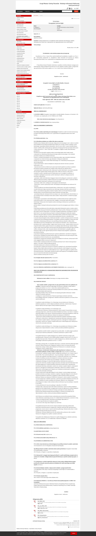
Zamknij (73, 533)
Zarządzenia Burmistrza (20, 53)
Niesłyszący (67, 8)
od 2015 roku (18, 110)
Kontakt (40, 11)
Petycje (17, 125)
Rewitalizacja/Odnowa (20, 58)
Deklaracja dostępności (20, 115)
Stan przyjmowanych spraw (21, 34)
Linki (17, 127)
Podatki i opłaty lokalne (20, 49)
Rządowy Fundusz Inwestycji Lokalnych (23, 70)
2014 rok (18, 108)
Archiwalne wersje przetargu (74, 527)
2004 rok (18, 94)
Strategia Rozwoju (19, 54)
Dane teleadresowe (19, 25)
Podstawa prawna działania (21, 27)
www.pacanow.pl (74, 5)
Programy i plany (19, 56)
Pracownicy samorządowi (20, 89)
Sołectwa (18, 80)
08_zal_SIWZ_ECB (42, 506)
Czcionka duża (78, 8)
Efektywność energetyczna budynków (22, 65)
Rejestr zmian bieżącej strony (74, 526)
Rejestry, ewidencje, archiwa (21, 29)
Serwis (34, 11)
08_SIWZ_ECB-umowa (43, 510)
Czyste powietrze (19, 61)
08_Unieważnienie (42, 515)
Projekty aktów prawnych (20, 120)
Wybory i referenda (19, 118)
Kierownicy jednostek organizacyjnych (22, 91)
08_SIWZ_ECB (41, 501)
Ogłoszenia (27, 11)
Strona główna (20, 11)
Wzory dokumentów (19, 32)
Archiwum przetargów (20, 20)
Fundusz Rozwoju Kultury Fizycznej (22, 73)
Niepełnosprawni (72, 8)
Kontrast (69, 8)
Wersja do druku (76, 18)
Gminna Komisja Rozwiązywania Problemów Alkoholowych (22, 84)
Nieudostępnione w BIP (20, 116)
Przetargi (18, 19)
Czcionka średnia (76, 8)
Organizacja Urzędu (19, 24)
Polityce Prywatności (60, 533)
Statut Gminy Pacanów (20, 46)
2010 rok (18, 101)
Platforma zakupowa (20, 17)
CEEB (17, 63)
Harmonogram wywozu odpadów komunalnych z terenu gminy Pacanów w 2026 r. (23, 37)
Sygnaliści (18, 123)
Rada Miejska (18, 41)
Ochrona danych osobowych (21, 113)
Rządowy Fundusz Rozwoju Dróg (22, 68)
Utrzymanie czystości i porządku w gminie (23, 66)
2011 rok (18, 103)
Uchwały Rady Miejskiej (20, 51)
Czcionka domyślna (75, 8)
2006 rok (18, 96)
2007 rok (18, 98)
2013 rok (18, 106)
